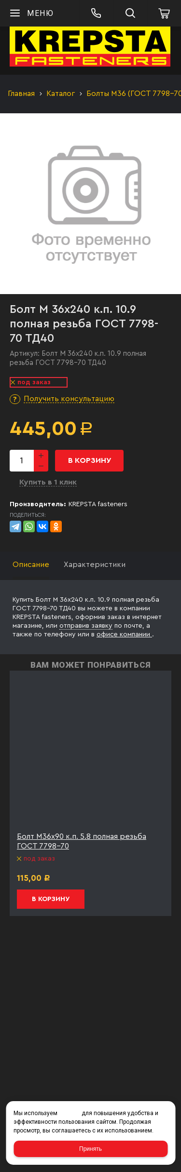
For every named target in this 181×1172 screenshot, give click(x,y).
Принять (90, 1148)
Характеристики (94, 564)
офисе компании (124, 634)
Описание (31, 564)
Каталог (60, 93)
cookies (69, 1113)
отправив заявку (85, 625)
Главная (21, 93)
